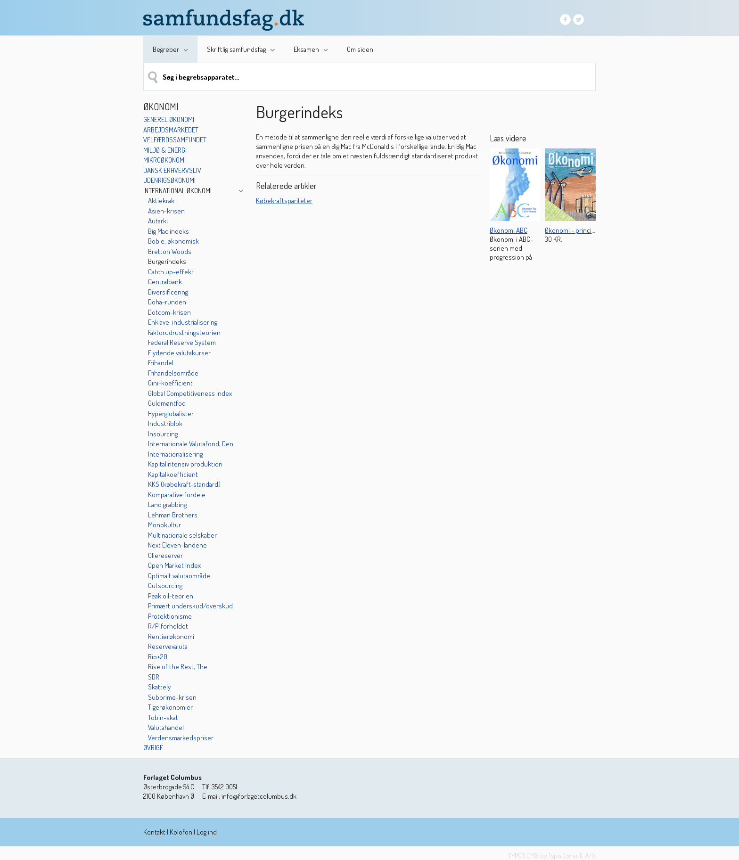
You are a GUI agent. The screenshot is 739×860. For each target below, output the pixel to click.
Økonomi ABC (508, 230)
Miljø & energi (165, 150)
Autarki (158, 220)
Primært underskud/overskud (190, 605)
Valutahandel (166, 727)
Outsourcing (165, 585)
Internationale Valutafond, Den (190, 443)
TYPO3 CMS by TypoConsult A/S (552, 855)
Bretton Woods (169, 251)
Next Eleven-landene (177, 545)
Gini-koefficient (170, 382)
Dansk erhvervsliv (172, 170)
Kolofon (181, 831)
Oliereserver (165, 555)
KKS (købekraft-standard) (184, 484)
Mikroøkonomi (164, 160)
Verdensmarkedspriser (180, 737)
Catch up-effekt (171, 271)
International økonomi (177, 190)
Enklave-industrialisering (182, 322)
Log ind (207, 831)
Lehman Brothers (172, 514)
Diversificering (168, 291)
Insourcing (163, 433)
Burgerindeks (167, 261)
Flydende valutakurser (179, 352)
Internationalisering (175, 454)
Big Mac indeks (168, 231)
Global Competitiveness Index (190, 393)
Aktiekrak (161, 200)
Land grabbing (167, 504)
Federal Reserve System (182, 342)
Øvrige (153, 747)
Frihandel (160, 362)
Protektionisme (170, 616)
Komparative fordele (176, 494)
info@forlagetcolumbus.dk (259, 796)
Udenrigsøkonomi (169, 180)
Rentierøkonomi (171, 636)
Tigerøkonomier (170, 707)
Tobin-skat (163, 717)
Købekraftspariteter (284, 200)
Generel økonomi (168, 119)
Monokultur (164, 524)
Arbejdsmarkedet (170, 129)
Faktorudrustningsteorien (184, 332)
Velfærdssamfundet (174, 139)
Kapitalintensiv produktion (185, 463)
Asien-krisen (166, 210)
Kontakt (154, 831)
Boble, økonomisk (173, 241)
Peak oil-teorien (170, 595)
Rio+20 (157, 656)
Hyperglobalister (171, 413)
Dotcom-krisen (169, 312)
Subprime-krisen (172, 697)
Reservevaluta (168, 646)
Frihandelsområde (173, 373)
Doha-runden (167, 301)
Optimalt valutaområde (179, 575)
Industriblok (165, 423)
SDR (153, 676)
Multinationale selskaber (182, 535)
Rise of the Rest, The (177, 666)
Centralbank (165, 281)
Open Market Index (174, 565)
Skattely (159, 686)
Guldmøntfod (167, 403)
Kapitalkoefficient (173, 474)
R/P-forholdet (168, 626)
